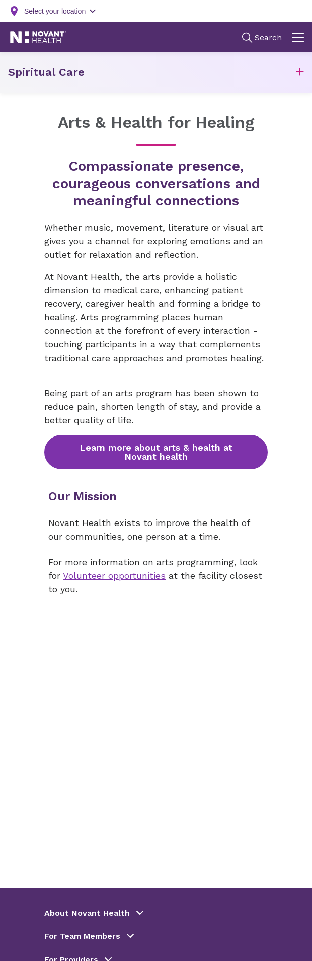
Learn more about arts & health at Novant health (156, 452)
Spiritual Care (46, 72)
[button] (300, 72)
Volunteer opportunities (114, 575)
